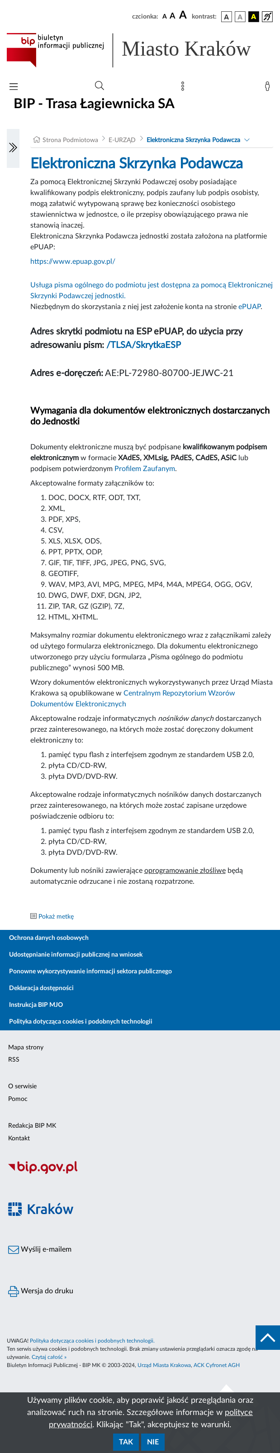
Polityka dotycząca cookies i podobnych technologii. (92, 1340)
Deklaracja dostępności (41, 988)
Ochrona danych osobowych (49, 938)
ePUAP (249, 306)
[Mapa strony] (184, 88)
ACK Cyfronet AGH (217, 1365)
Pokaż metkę (56, 917)
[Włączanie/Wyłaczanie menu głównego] (13, 87)
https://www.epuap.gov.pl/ (72, 261)
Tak (126, 1442)
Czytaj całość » (49, 1357)
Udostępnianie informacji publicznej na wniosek (75, 955)
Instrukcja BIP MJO (36, 1005)
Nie (153, 1442)
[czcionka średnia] (172, 16)
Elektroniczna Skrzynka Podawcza (193, 140)
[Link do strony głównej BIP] (140, 50)
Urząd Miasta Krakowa (164, 1365)
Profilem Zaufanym (144, 468)
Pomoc (18, 1099)
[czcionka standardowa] (164, 16)
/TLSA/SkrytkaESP (143, 345)
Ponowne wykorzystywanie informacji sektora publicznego (90, 971)
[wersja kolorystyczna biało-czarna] (240, 17)
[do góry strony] (268, 1337)
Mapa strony (25, 1047)
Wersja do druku (40, 1291)
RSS (13, 1060)
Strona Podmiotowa (70, 140)
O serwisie (22, 1086)
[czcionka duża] (184, 15)
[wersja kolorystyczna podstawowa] (227, 17)
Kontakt (19, 1138)
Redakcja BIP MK (32, 1126)
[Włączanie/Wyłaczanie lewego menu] (13, 148)
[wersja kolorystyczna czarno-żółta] (254, 17)
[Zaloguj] (269, 88)
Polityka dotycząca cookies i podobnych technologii (80, 1022)
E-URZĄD (122, 140)
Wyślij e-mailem (39, 1249)
